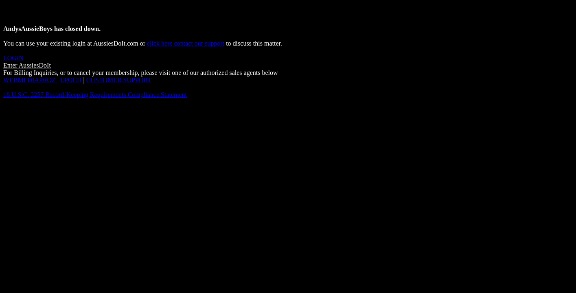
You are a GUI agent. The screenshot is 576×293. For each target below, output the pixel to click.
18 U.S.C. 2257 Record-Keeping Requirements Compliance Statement (95, 94)
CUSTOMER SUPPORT (118, 80)
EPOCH (70, 80)
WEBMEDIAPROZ (30, 80)
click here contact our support (185, 43)
